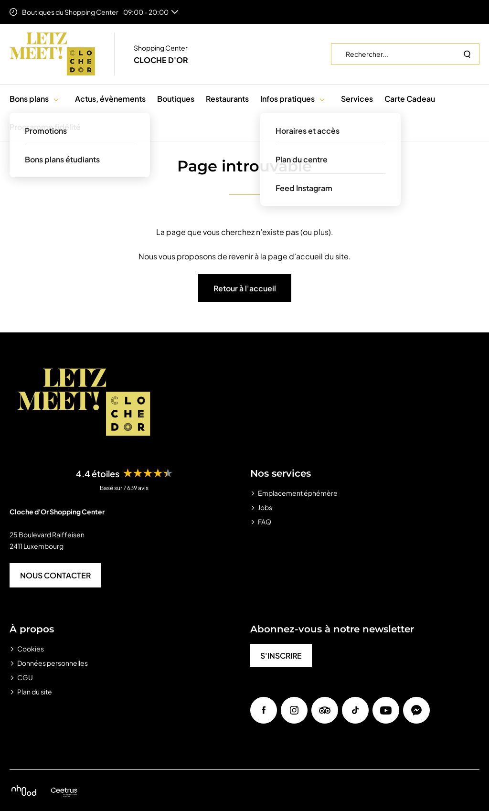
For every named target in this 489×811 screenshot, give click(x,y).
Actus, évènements (110, 99)
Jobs (265, 507)
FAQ (264, 521)
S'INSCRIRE (281, 656)
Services (357, 99)
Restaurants (227, 99)
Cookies (30, 648)
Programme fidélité (45, 127)
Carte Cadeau (409, 99)
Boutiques (175, 99)
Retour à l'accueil (244, 288)
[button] (56, 99)
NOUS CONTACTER (55, 575)
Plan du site (34, 691)
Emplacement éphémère (298, 493)
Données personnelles (52, 663)
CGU (25, 677)
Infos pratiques (287, 99)
